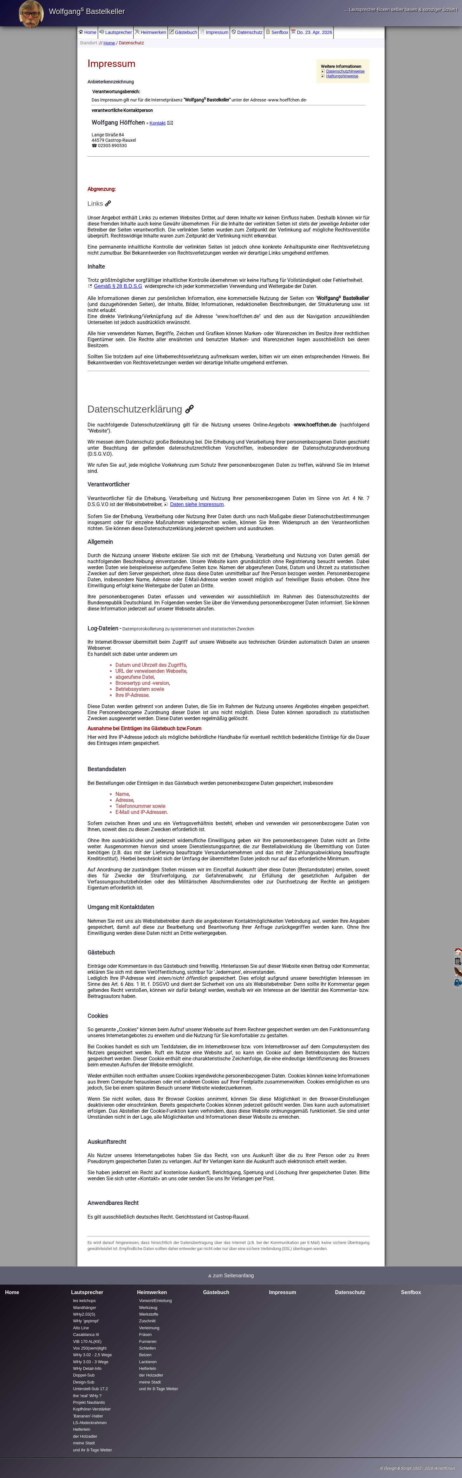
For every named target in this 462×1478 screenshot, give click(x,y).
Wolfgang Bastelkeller (87, 11)
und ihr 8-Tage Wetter (92, 1450)
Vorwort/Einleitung (155, 1300)
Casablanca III (86, 1334)
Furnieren (148, 1341)
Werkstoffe (149, 1314)
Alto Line (81, 1327)
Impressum (214, 32)
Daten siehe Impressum (197, 504)
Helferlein (81, 1429)
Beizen (145, 1354)
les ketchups (84, 1300)
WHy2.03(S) (84, 1314)
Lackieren (148, 1361)
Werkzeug (148, 1307)
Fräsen (145, 1334)
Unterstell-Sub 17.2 (90, 1388)
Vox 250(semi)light (90, 1348)
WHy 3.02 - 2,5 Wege (92, 1354)
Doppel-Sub (84, 1375)
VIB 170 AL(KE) (87, 1341)
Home (87, 32)
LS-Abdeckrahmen (90, 1422)
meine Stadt (84, 1443)
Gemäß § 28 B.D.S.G (118, 286)
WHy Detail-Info (87, 1368)
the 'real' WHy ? (87, 1395)
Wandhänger (84, 1307)
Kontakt (158, 123)
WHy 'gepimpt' (86, 1321)
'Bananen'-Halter (88, 1416)
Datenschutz (247, 32)
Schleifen (147, 1348)
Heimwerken (150, 32)
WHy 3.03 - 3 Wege (90, 1361)
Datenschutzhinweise (345, 71)
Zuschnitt (147, 1321)
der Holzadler (85, 1436)
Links (95, 203)
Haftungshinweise (342, 76)
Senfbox (277, 32)
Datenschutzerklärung (135, 409)
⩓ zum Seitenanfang (231, 1275)
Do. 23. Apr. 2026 (311, 32)
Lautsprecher (116, 32)
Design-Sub (83, 1382)
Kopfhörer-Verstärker (92, 1409)
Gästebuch (183, 32)
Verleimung (149, 1327)
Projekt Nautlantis (89, 1402)
